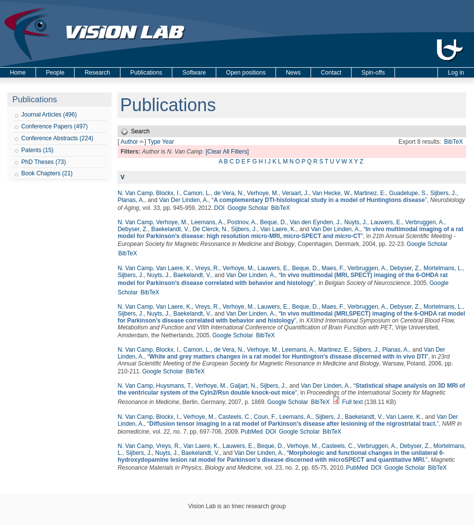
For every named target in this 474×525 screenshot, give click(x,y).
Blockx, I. (168, 193)
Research (97, 72)
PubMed (251, 431)
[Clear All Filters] (227, 151)
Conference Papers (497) (54, 126)
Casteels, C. (234, 416)
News (293, 72)
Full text (352, 402)
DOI (219, 207)
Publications (146, 72)
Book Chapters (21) (47, 173)
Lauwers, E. (386, 222)
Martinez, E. (370, 193)
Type (154, 141)
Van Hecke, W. (331, 193)
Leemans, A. (207, 222)
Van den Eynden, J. (315, 222)
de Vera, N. (228, 193)
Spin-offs (373, 72)
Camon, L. (196, 193)
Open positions (246, 72)
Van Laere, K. (278, 229)
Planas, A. (131, 200)
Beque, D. (273, 222)
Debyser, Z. (133, 229)
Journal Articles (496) (49, 114)
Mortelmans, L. (443, 268)
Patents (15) (37, 150)
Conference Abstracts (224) (57, 138)
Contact (331, 72)
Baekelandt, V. (170, 229)
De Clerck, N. (210, 229)
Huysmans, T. (174, 385)
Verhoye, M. (262, 193)
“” (319, 200)
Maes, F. (333, 268)
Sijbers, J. (443, 193)
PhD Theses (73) (43, 162)
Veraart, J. (295, 193)
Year (168, 141)
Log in (456, 72)
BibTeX (453, 141)
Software (193, 72)
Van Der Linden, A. (183, 200)
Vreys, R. (207, 268)
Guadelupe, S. (408, 193)
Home (18, 72)
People (55, 72)
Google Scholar (248, 207)
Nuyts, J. (355, 222)
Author (129, 141)
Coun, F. (265, 416)
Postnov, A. (242, 222)
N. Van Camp (135, 193)
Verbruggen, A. (424, 222)
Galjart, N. (243, 385)
